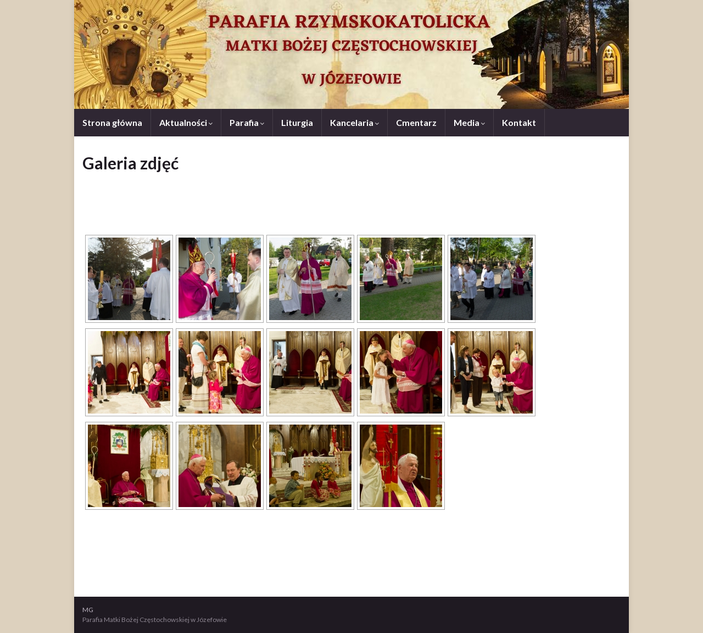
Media (469, 122)
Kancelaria (354, 122)
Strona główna (112, 122)
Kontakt (519, 122)
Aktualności (186, 122)
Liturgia (297, 122)
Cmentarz (416, 122)
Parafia (247, 122)
